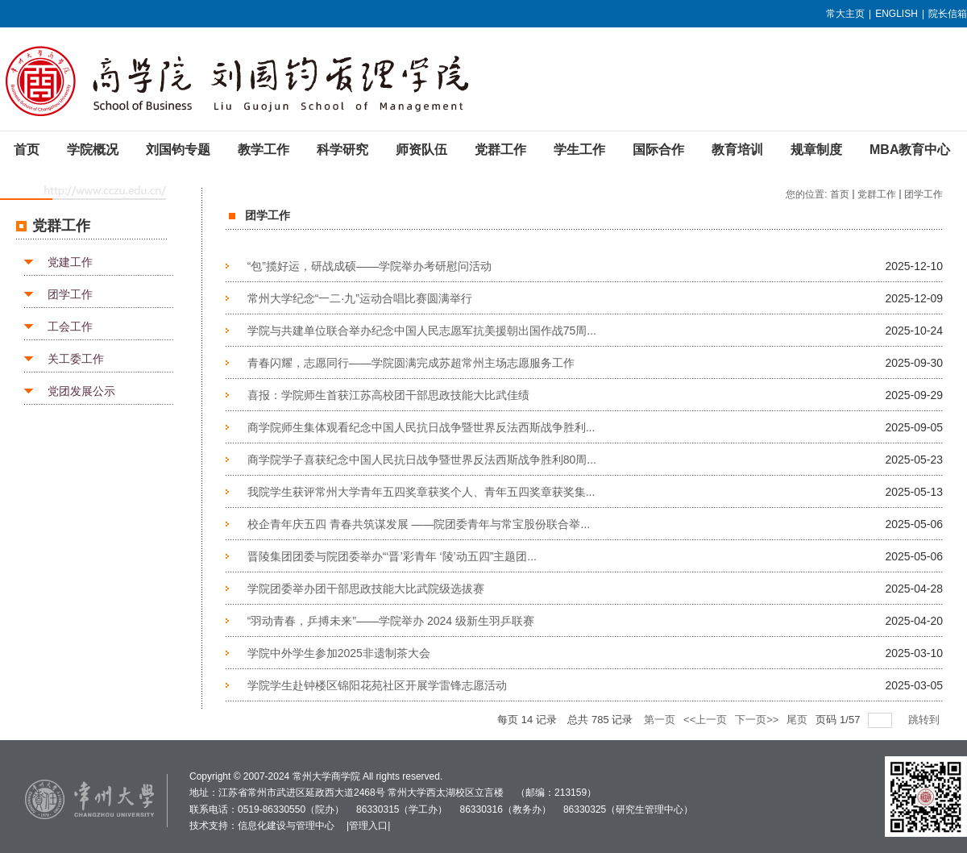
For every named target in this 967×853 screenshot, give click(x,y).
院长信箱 (947, 13)
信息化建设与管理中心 (286, 825)
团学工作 (70, 294)
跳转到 (925, 720)
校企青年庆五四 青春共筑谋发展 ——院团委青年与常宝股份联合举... (418, 524)
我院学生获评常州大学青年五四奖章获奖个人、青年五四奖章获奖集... (421, 491)
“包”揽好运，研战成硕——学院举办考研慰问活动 (369, 266)
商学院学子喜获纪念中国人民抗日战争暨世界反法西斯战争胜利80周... (421, 459)
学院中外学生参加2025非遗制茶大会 (338, 653)
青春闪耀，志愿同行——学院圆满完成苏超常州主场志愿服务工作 (411, 362)
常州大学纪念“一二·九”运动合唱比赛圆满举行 (359, 298)
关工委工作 (76, 358)
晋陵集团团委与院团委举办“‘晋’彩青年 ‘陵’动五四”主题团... (392, 556)
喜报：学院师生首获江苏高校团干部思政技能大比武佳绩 (388, 395)
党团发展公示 (81, 391)
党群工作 (876, 194)
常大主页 (845, 13)
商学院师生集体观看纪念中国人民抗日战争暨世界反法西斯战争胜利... (421, 427)
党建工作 (70, 262)
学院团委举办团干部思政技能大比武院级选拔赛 (365, 588)
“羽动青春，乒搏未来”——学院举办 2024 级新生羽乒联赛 (390, 620)
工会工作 (70, 326)
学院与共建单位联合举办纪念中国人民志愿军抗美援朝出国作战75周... (421, 330)
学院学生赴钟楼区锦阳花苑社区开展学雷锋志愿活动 (377, 685)
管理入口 (368, 825)
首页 (839, 194)
